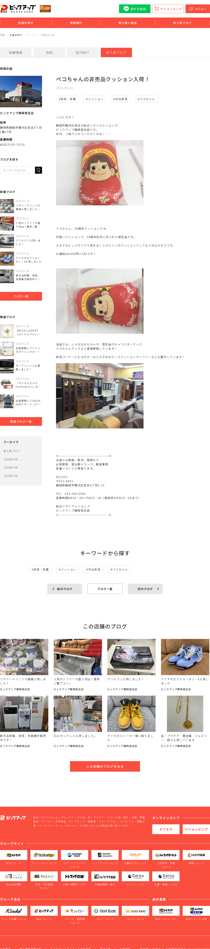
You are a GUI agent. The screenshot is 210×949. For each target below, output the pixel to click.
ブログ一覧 (21, 296)
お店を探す (15, 35)
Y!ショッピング (171, 9)
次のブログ (145, 589)
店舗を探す (26, 23)
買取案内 (76, 23)
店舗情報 (16, 52)
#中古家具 (120, 99)
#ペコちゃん (146, 99)
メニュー (198, 9)
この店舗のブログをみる (105, 766)
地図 (49, 52)
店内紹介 (83, 52)
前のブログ (64, 589)
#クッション (94, 99)
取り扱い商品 (127, 23)
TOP (2, 35)
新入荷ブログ (182, 23)
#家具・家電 (67, 99)
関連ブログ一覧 (21, 421)
